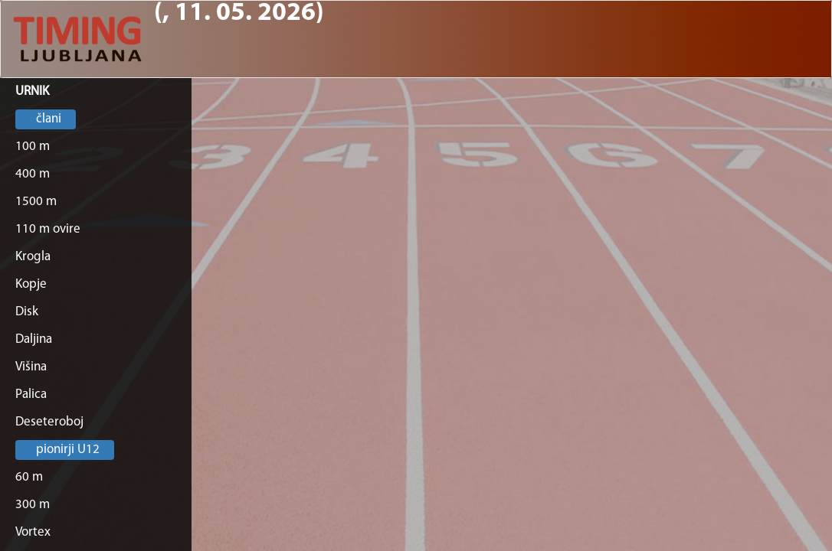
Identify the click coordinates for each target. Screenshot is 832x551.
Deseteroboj (49, 422)
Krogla (33, 256)
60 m (29, 477)
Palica (31, 394)
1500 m (36, 201)
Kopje (31, 284)
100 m (32, 146)
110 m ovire (47, 229)
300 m (32, 504)
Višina (31, 366)
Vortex (33, 532)
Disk (26, 311)
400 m (32, 174)
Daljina (33, 339)
